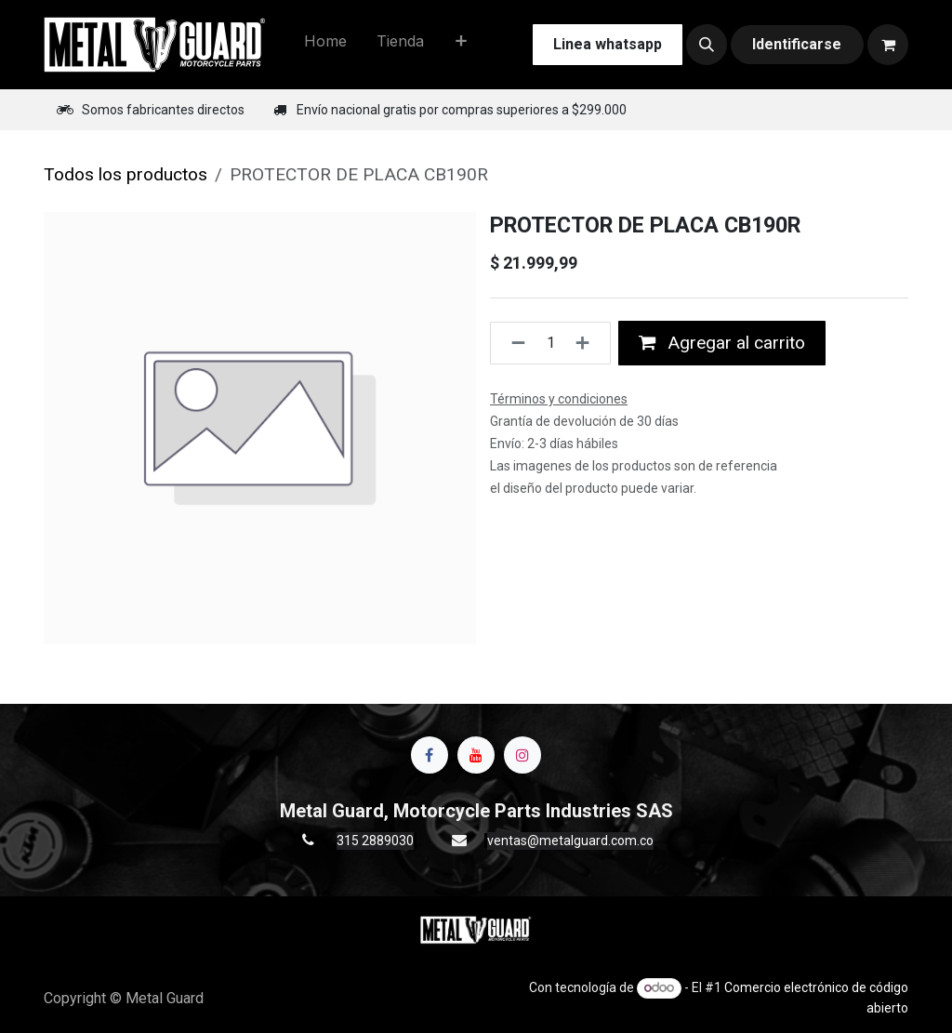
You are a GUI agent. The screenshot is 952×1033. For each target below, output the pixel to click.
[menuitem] (325, 44)
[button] (706, 44)
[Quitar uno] (513, 343)
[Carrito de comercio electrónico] (887, 44)
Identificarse (796, 44)
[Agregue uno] (588, 343)
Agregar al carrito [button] (722, 342)
